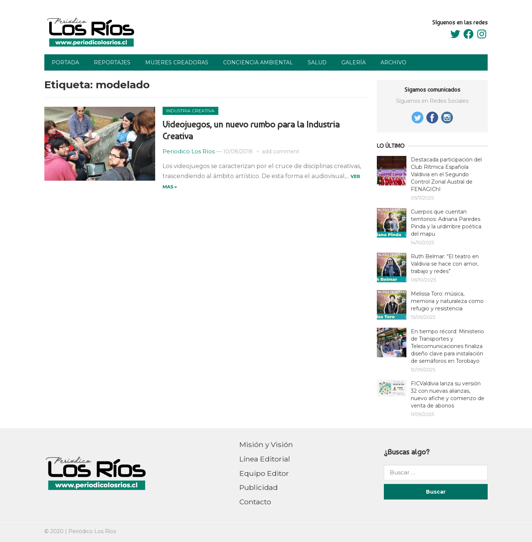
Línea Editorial (264, 458)
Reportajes (112, 62)
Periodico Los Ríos (189, 151)
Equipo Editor (264, 473)
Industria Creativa (190, 110)
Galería (353, 62)
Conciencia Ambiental (258, 62)
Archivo (393, 62)
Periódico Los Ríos (92, 531)
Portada (65, 62)
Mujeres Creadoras (176, 62)
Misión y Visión (266, 444)
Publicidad (258, 487)
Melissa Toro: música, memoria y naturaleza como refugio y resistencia (447, 301)
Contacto (255, 501)
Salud (317, 62)
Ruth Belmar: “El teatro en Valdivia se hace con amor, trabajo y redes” (445, 264)
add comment (280, 151)
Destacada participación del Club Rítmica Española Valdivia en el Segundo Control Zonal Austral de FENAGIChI (446, 174)
